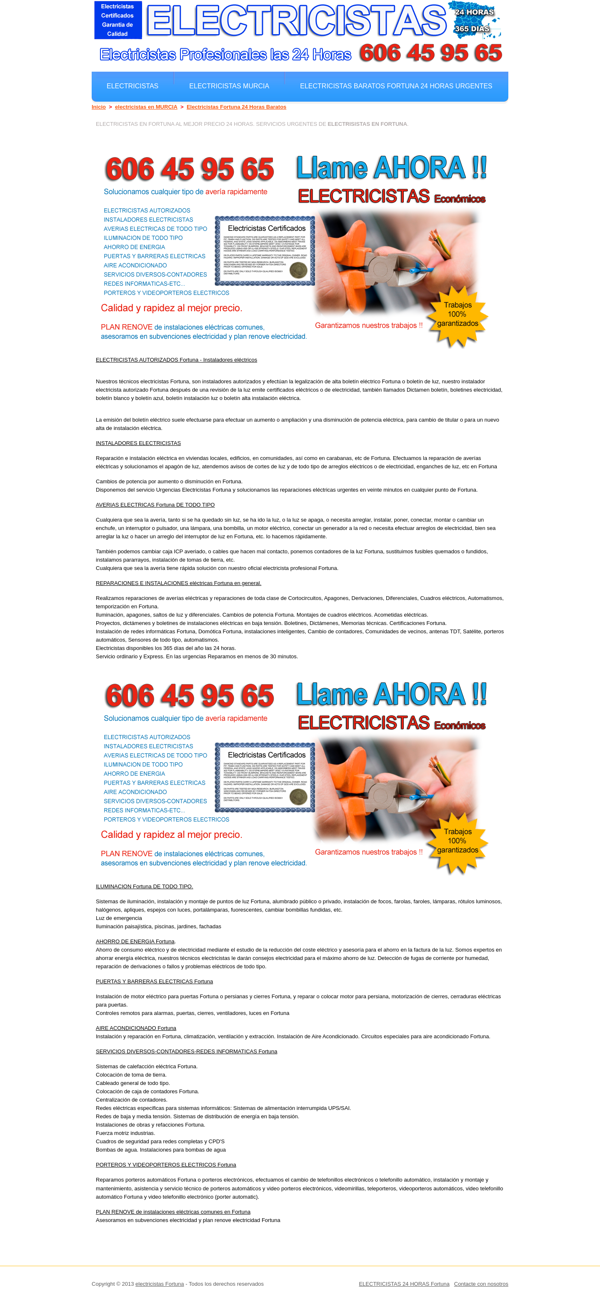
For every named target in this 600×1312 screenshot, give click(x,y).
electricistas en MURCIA (146, 107)
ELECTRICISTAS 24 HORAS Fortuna (404, 1284)
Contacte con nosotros (481, 1284)
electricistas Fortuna (159, 1284)
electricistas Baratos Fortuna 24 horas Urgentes (396, 86)
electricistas (132, 86)
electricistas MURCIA (229, 86)
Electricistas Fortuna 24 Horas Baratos (236, 107)
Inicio (99, 107)
